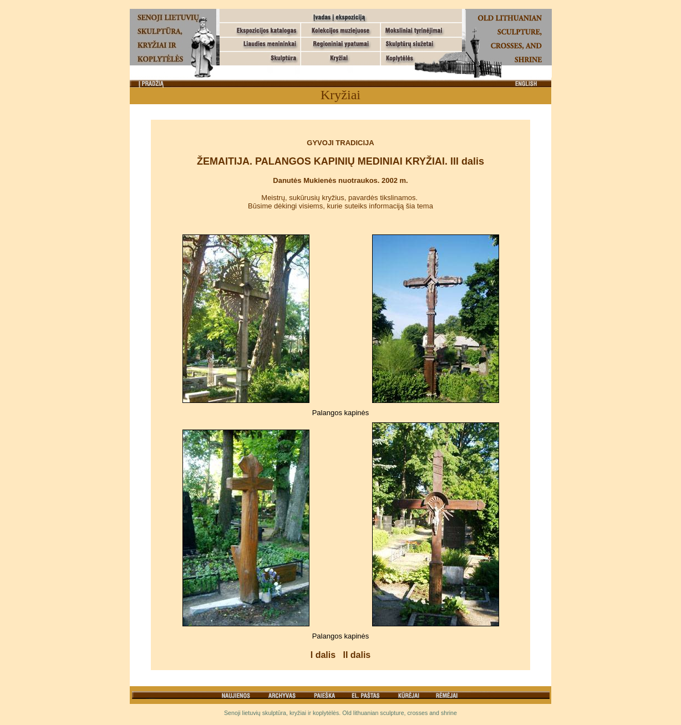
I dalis (323, 655)
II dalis (356, 655)
